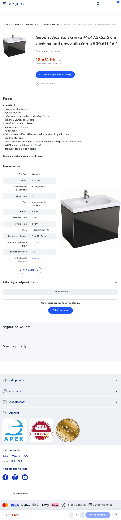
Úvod (5, 25)
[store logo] (16, 3)
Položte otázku (60, 310)
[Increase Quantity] (82, 515)
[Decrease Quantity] (71, 515)
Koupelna (15, 25)
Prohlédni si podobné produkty (55, 74)
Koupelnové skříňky (51, 25)
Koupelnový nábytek (30, 25)
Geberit (36, 174)
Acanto (36, 180)
